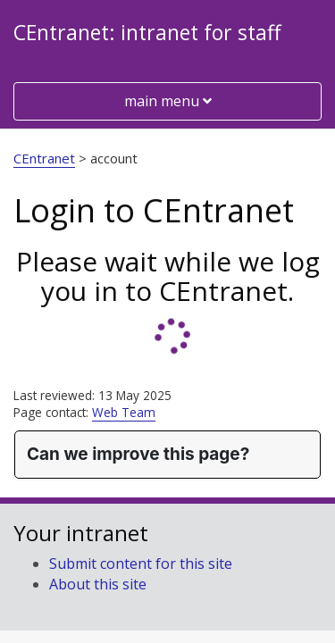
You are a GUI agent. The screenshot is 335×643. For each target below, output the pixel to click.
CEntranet (44, 158)
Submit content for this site (140, 563)
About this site (98, 584)
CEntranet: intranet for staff (147, 32)
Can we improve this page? (138, 454)
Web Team (123, 412)
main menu (167, 100)
